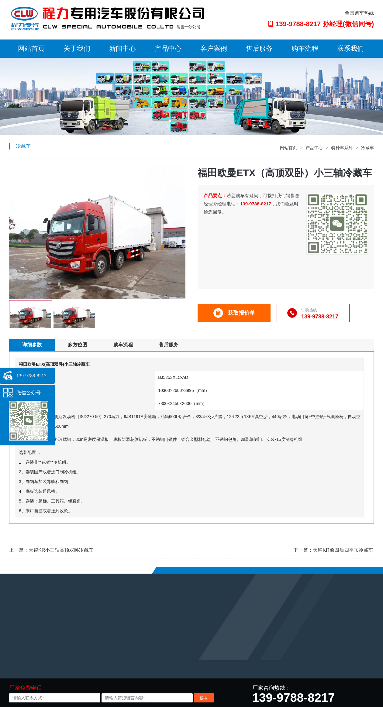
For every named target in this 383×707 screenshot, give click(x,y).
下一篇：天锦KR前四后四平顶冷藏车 (333, 550)
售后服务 (259, 48)
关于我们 (77, 48)
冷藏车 (367, 147)
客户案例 (213, 48)
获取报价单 (234, 313)
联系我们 (350, 48)
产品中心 (168, 48)
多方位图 (77, 344)
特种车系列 (342, 147)
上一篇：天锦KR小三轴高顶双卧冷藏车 (51, 550)
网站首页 (31, 48)
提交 (204, 698)
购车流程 (305, 48)
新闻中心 (122, 48)
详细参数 (32, 344)
